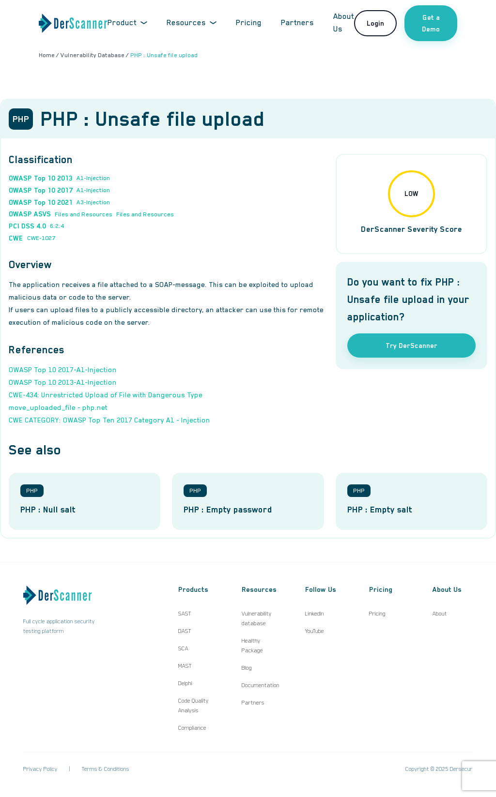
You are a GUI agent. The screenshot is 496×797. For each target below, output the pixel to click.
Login (375, 23)
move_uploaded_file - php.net (58, 407)
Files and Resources (83, 214)
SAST (184, 613)
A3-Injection (93, 202)
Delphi (185, 683)
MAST (185, 665)
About (440, 613)
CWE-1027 (41, 238)
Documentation (260, 685)
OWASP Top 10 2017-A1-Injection (63, 370)
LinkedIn (314, 613)
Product (127, 22)
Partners (297, 22)
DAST (184, 631)
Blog (247, 667)
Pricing (249, 22)
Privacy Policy (40, 769)
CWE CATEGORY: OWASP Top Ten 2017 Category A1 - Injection (109, 420)
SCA (183, 648)
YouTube (314, 631)
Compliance (192, 727)
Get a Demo (431, 23)
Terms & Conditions (105, 769)
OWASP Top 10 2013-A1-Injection (63, 382)
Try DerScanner (411, 345)
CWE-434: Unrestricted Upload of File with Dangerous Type (105, 395)
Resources (192, 22)
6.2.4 (57, 226)
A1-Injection (93, 178)
